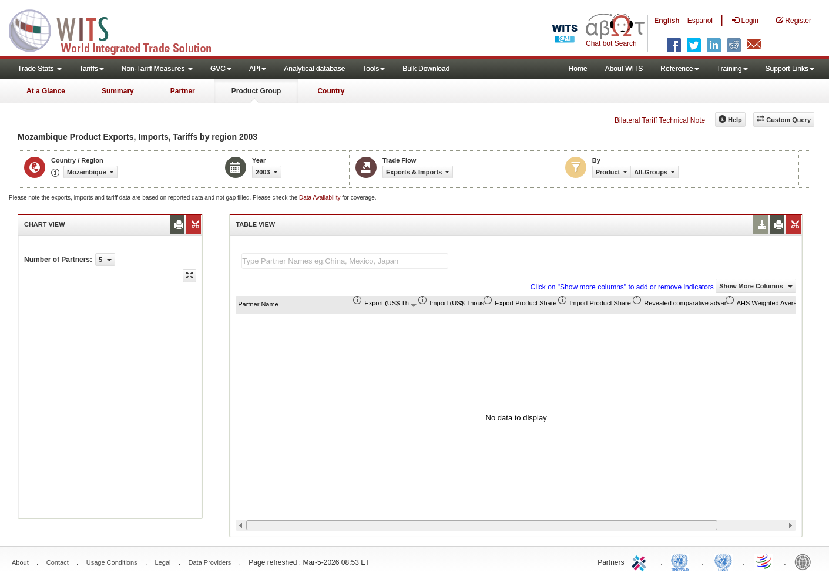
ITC (641, 561)
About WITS (624, 69)
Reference (679, 69)
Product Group (256, 91)
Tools (374, 69)
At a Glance (45, 91)
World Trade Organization (764, 561)
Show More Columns (756, 285)
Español (700, 20)
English (666, 20)
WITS (117, 29)
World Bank (805, 561)
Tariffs (91, 69)
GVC (220, 69)
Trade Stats (40, 69)
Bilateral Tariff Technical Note (660, 120)
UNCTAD (682, 561)
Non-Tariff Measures (157, 69)
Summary (118, 91)
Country (330, 91)
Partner (182, 91)
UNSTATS (723, 561)
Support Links (790, 69)
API (257, 69)
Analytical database (314, 69)
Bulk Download (425, 69)
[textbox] (344, 261)
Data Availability (320, 197)
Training (732, 69)
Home (578, 69)
